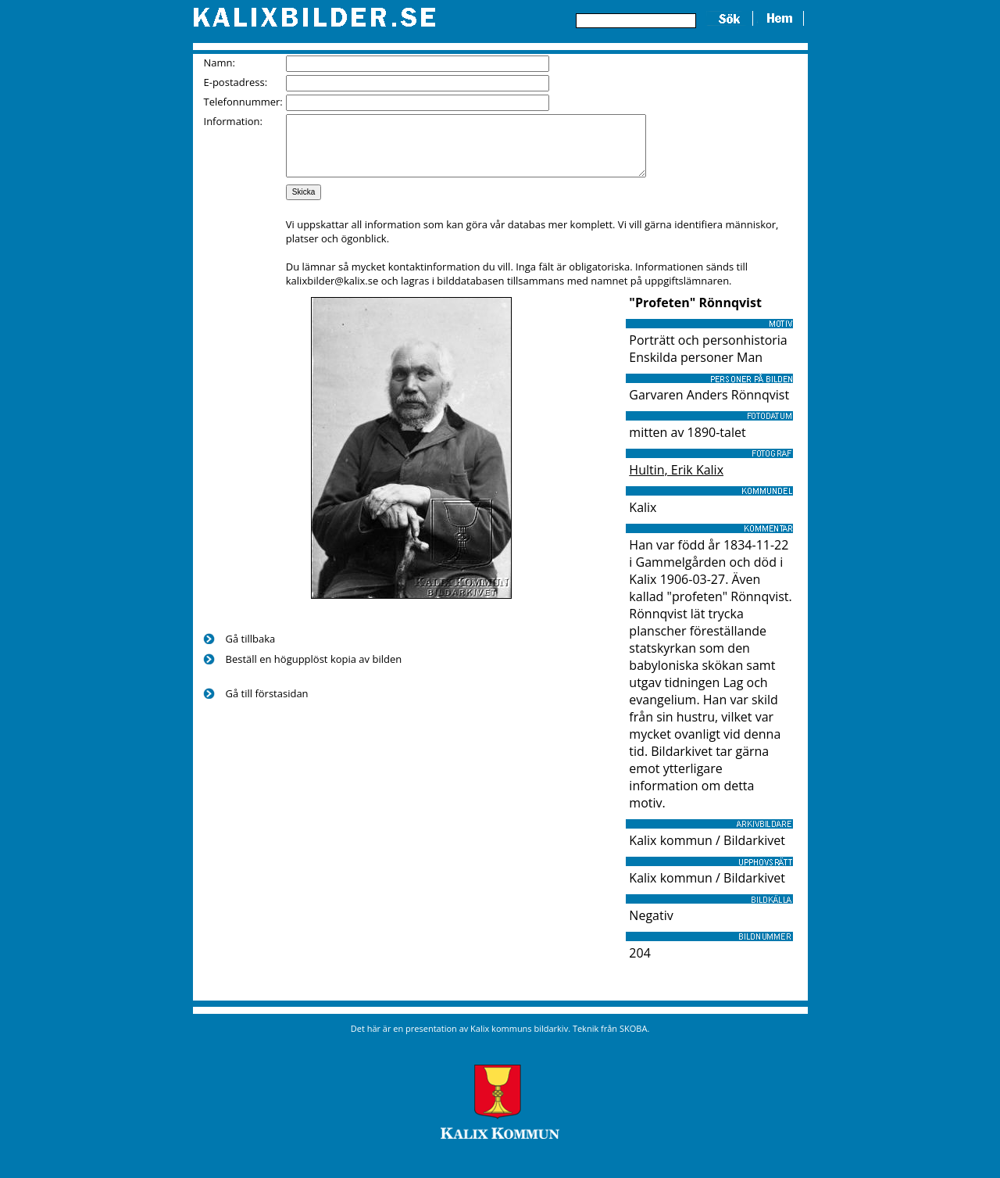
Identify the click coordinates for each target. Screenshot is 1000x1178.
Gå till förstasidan (267, 705)
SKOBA (633, 1040)
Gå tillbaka (251, 650)
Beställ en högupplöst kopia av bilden (314, 671)
